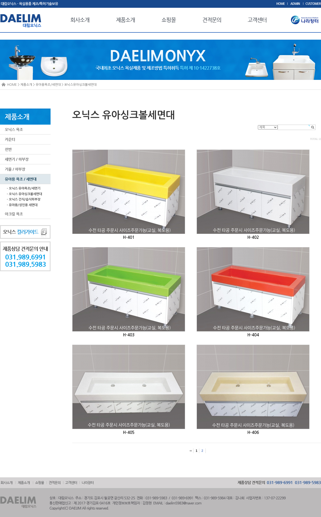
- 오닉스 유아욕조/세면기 (23, 188)
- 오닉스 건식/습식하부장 (23, 199)
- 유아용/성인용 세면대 (22, 205)
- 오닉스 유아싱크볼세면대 (24, 194)
